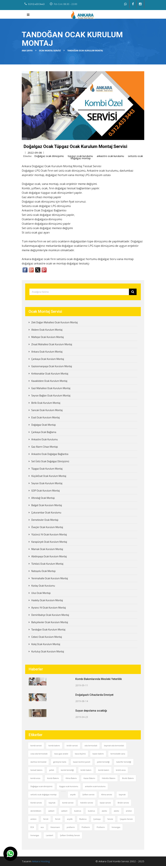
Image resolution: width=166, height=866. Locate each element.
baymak (122, 794)
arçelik (73, 794)
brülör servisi (72, 745)
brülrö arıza (121, 770)
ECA (32, 827)
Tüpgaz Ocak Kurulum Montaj (47, 469)
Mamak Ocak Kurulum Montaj (47, 549)
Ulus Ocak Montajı (41, 593)
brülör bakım (86, 770)
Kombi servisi (36, 802)
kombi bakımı (54, 745)
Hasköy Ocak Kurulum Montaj (47, 600)
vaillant (51, 810)
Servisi (110, 819)
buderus (77, 810)
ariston (129, 810)
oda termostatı (91, 745)
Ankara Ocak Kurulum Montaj (46, 352)
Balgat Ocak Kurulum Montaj (46, 505)
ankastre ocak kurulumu (110, 156)
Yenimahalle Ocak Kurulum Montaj (49, 578)
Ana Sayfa (27, 50)
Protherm (86, 827)
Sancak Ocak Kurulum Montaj (47, 410)
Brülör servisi (123, 802)
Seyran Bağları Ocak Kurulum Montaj (50, 395)
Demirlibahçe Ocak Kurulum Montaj (50, 615)
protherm (71, 827)
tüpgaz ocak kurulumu (80, 156)
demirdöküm (35, 810)
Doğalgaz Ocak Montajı (43, 425)
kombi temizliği (67, 770)
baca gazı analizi (61, 753)
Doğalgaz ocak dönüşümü (49, 156)
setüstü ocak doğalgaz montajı (43, 794)
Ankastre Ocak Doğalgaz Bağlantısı (49, 454)
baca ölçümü (80, 753)
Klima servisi (106, 794)
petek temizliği (103, 761)
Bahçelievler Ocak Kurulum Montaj (49, 622)
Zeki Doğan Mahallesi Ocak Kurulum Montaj (54, 322)
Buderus (83, 819)
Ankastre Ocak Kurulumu (44, 439)
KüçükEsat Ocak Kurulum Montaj (48, 476)
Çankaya (97, 819)
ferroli (45, 819)
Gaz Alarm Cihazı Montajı (44, 447)
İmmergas (116, 827)
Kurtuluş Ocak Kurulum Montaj (47, 651)
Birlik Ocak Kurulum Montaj (45, 403)
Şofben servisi (88, 794)
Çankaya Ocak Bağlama (43, 432)
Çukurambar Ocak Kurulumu (46, 512)
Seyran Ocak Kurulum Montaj (46, 483)
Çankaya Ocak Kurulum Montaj (47, 359)
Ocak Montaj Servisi (50, 50)
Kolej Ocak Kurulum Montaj (45, 644)
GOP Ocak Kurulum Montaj (45, 491)
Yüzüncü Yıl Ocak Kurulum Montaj (49, 534)
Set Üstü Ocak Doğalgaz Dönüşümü (50, 461)
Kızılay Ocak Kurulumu (43, 586)
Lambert (49, 835)
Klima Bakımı (71, 778)
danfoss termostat (38, 761)
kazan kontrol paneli (81, 761)
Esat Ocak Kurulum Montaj (45, 417)
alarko (104, 810)
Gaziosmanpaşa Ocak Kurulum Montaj (51, 366)
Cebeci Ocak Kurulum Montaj (46, 637)
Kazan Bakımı (89, 778)
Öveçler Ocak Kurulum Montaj (47, 527)
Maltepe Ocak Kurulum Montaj (47, 337)
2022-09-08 (35, 152)
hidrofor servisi (86, 802)
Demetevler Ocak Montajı (44, 520)
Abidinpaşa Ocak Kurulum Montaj (49, 556)
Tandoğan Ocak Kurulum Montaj (48, 629)
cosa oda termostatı (39, 753)
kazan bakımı (98, 753)
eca (42, 827)
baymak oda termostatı (114, 745)
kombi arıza (35, 778)
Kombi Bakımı (53, 778)
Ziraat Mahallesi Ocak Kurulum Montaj (51, 344)
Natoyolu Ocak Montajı (43, 571)
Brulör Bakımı (128, 778)
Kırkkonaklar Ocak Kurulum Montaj (49, 374)
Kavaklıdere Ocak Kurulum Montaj (49, 381)
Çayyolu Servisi (126, 819)
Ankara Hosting (41, 861)
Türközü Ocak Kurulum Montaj (47, 564)
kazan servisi (105, 802)
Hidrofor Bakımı (108, 778)
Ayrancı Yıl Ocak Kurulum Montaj (48, 608)
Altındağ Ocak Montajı (43, 498)
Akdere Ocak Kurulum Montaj (46, 330)
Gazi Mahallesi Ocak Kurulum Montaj (50, 388)
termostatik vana (118, 753)
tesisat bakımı (36, 770)
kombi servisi (36, 745)
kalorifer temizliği (123, 761)
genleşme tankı (59, 761)
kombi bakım (103, 770)
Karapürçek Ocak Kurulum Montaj (49, 542)
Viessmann (55, 827)
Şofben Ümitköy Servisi (70, 835)
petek (51, 770)
